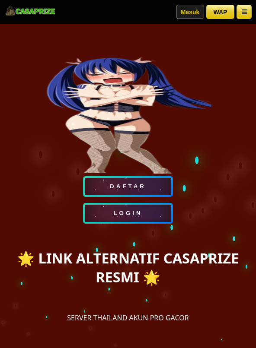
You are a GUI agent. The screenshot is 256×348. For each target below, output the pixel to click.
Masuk (190, 12)
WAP (220, 12)
